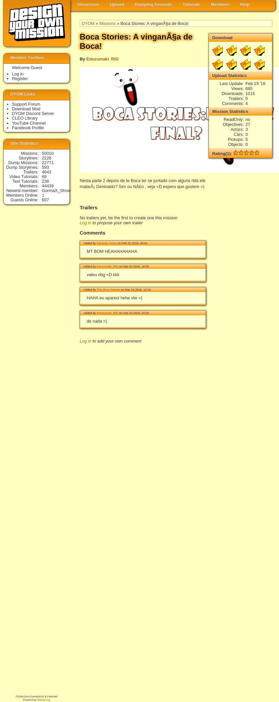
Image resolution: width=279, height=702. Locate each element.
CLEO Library (25, 118)
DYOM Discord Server (33, 113)
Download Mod (26, 108)
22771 (48, 162)
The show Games (108, 289)
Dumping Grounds (153, 4)
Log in (85, 222)
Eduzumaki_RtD (102, 58)
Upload (117, 4)
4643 (46, 171)
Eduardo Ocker (107, 243)
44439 (48, 185)
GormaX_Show (56, 190)
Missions (107, 23)
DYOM (88, 23)
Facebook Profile (28, 127)
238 (45, 181)
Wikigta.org (43, 699)
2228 (46, 157)
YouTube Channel (29, 123)
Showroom (88, 4)
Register (20, 78)
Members (220, 4)
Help (244, 4)
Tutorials (191, 4)
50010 (48, 153)
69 (44, 176)
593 (45, 167)
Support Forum (26, 104)
